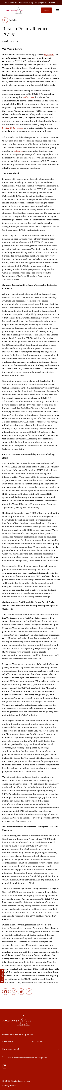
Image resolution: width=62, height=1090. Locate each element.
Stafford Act (28, 97)
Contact (46, 10)
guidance (18, 154)
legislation (49, 54)
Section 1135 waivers (12, 128)
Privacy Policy (9, 1085)
